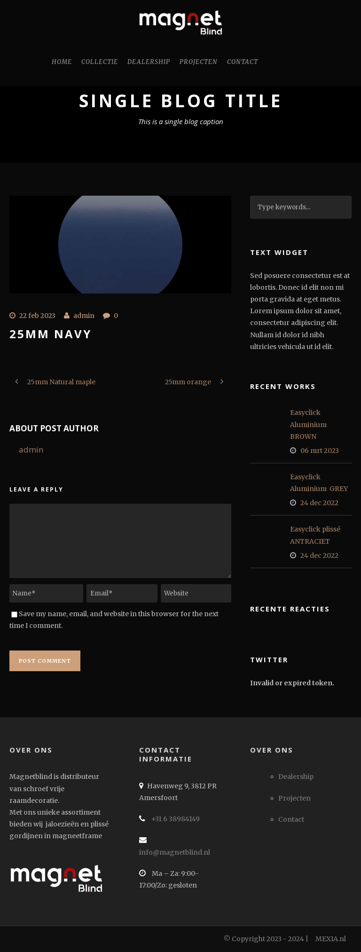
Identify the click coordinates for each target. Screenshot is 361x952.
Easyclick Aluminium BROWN (309, 424)
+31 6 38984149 (175, 819)
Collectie (99, 62)
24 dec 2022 (319, 503)
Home (62, 62)
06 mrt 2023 (319, 450)
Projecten (199, 62)
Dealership (148, 62)
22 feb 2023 (37, 315)
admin (83, 315)
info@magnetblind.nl (174, 852)
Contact (242, 62)
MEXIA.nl (330, 939)
